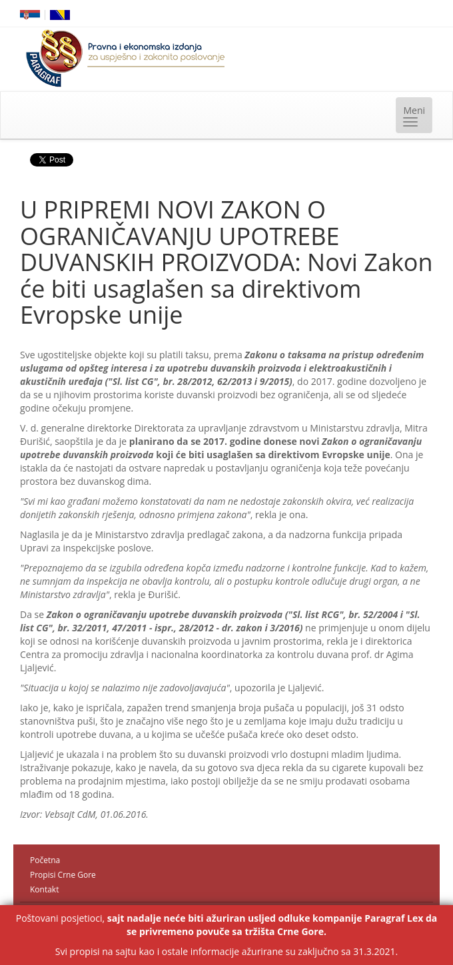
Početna (45, 860)
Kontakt (44, 889)
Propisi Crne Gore (63, 874)
